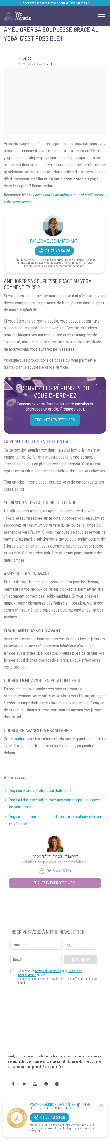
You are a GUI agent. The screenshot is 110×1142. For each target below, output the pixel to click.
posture (20, 738)
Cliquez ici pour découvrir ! (55, 883)
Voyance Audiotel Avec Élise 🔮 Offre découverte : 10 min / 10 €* (60, 1106)
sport (100, 303)
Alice (27, 58)
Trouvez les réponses (55, 419)
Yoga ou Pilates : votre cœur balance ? (40, 790)
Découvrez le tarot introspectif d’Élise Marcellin (55, 3)
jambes (83, 703)
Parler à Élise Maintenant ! (54, 241)
